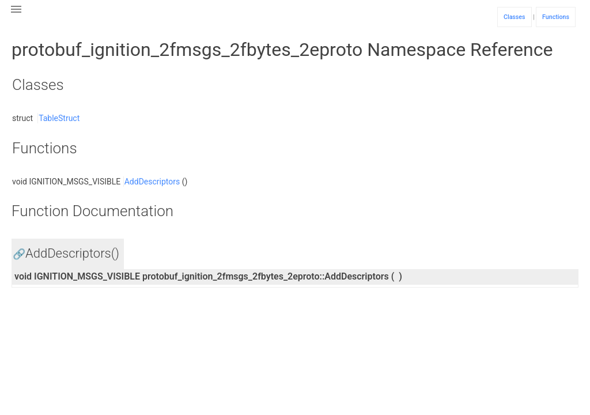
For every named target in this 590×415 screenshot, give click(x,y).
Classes (514, 17)
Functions (555, 17)
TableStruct (59, 118)
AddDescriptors (152, 181)
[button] (16, 16)
